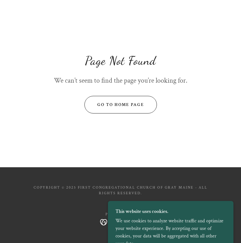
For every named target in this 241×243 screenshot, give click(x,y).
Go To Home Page (120, 105)
